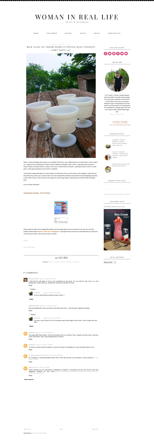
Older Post (95, 430)
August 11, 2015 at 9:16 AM (44, 333)
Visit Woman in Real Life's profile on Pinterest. (117, 194)
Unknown (32, 333)
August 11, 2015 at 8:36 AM (51, 319)
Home (35, 33)
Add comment (29, 380)
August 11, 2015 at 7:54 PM (44, 345)
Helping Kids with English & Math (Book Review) (120, 165)
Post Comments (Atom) (39, 434)
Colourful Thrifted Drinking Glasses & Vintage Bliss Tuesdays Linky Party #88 (119, 142)
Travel (97, 33)
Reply (30, 286)
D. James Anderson (35, 356)
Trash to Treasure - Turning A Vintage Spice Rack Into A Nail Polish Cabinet (120, 154)
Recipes (68, 33)
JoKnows (37, 293)
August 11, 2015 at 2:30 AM (48, 306)
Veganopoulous (34, 306)
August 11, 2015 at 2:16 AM (47, 279)
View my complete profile (117, 114)
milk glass (54, 263)
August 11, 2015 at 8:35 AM (51, 293)
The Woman (52, 33)
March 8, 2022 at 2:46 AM (41, 368)
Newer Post (27, 430)
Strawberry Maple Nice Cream (114, 206)
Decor (83, 33)
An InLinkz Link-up (29, 248)
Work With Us (114, 33)
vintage (75, 263)
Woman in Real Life (77, 16)
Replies (33, 290)
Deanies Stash (33, 279)
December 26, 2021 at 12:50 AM (52, 356)
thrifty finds (65, 263)
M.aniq (31, 368)
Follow (26, 241)
